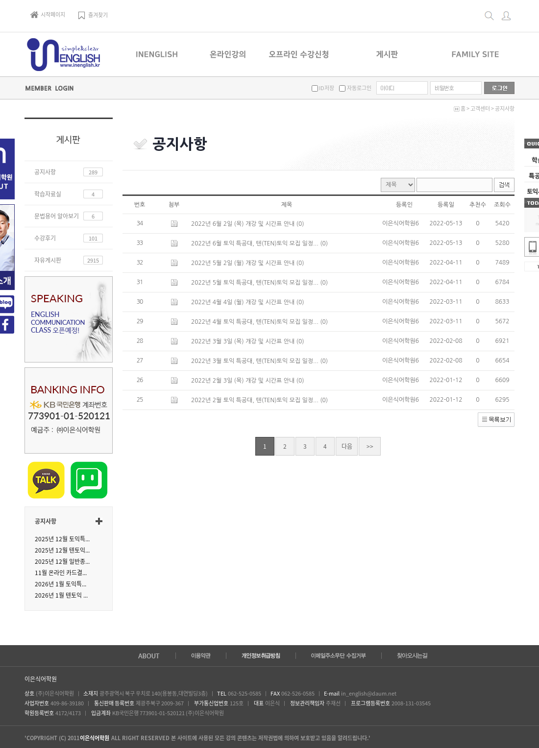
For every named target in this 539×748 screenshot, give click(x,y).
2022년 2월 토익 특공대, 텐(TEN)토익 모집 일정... (255, 400)
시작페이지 (47, 14)
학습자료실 (47, 194)
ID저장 (326, 88)
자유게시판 (47, 260)
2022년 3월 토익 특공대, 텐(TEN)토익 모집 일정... (255, 361)
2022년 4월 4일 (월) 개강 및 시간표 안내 (243, 302)
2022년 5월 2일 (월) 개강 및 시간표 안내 (243, 263)
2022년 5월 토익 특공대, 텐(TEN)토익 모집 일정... (255, 283)
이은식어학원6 (400, 223)
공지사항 (504, 108)
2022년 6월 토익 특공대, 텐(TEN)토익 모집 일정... (255, 243)
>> (370, 446)
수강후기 (45, 238)
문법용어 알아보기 (56, 216)
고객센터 (480, 108)
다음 (347, 446)
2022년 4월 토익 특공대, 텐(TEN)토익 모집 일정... (255, 322)
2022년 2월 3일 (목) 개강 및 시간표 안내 (243, 381)
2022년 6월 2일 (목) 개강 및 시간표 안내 (243, 224)
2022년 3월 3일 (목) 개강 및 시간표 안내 (243, 341)
